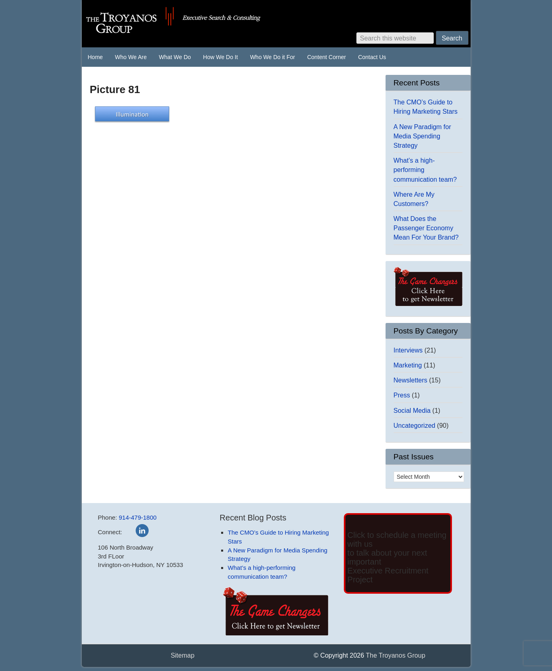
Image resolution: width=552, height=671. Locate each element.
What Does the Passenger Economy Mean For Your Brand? (426, 228)
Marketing (408, 365)
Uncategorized (414, 425)
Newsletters (411, 380)
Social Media (412, 410)
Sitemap (182, 655)
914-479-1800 (137, 517)
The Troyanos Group (205, 20)
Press (402, 395)
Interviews (408, 350)
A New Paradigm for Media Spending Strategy (422, 136)
